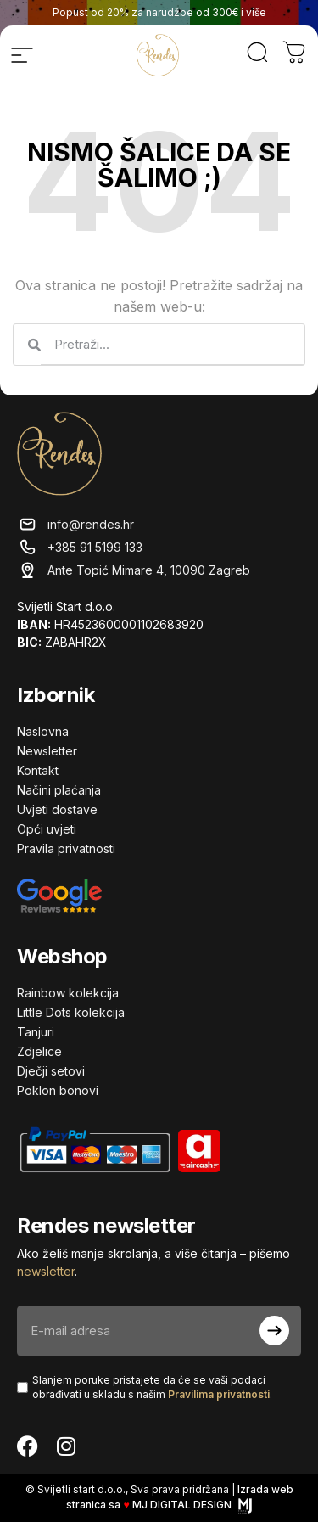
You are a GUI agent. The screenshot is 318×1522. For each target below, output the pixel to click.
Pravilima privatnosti (219, 1394)
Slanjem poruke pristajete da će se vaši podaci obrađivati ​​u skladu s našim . (152, 1387)
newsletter (46, 1271)
